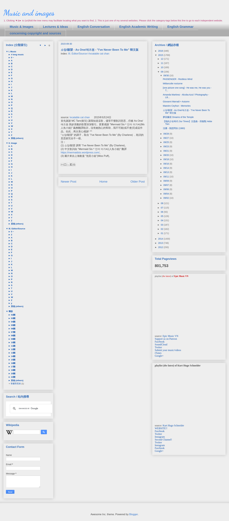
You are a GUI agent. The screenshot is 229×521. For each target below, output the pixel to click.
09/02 (166, 198)
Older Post (137, 181)
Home (103, 181)
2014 (161, 239)
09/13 (166, 172)
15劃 (12, 360)
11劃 (12, 346)
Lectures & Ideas (55, 26)
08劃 (12, 335)
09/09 (166, 181)
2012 (161, 247)
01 (162, 233)
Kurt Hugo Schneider (173, 425)
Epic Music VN (170, 336)
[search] (31, 408)
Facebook (159, 341)
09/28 (166, 133)
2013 (161, 243)
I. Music (12, 51)
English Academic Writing (138, 26)
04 (162, 220)
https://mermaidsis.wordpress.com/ (80, 152)
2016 (161, 51)
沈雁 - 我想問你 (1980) (174, 128)
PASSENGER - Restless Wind (177, 79)
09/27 (166, 138)
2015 (161, 55)
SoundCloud (161, 344)
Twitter (158, 347)
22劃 (12, 377)
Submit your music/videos (168, 350)
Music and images (28, 13)
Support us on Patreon (166, 338)
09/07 (166, 185)
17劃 (12, 366)
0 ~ (12, 57)
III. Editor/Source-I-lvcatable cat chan (88, 53)
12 (162, 59)
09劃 (12, 339)
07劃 (12, 332)
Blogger (133, 514)
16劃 (12, 363)
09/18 (166, 159)
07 (162, 207)
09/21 (166, 151)
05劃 (12, 325)
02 (162, 229)
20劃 (12, 373)
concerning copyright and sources (35, 33)
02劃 (12, 315)
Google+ (159, 355)
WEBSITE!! (161, 428)
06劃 (12, 328)
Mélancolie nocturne (172, 83)
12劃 (12, 349)
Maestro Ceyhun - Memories (177, 106)
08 (162, 203)
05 (162, 216)
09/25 (166, 142)
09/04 (166, 193)
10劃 (12, 342)
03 (162, 225)
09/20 (166, 155)
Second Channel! (163, 439)
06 (162, 212)
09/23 (166, 146)
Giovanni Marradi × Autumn (176, 101)
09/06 (166, 189)
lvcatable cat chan (80, 117)
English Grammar (180, 26)
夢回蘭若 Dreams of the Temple (178, 117)
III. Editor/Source (16, 228)
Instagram (160, 436)
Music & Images (21, 26)
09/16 (166, 163)
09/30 (166, 75)
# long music (17, 54)
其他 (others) (16, 138)
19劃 (12, 370)
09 (162, 71)
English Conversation (94, 26)
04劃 (12, 322)
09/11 (166, 176)
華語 (10, 311)
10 (162, 67)
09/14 (166, 168)
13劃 (12, 353)
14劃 (12, 356)
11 (162, 63)
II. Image (12, 143)
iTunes (158, 353)
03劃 (12, 318)
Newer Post (68, 181)
